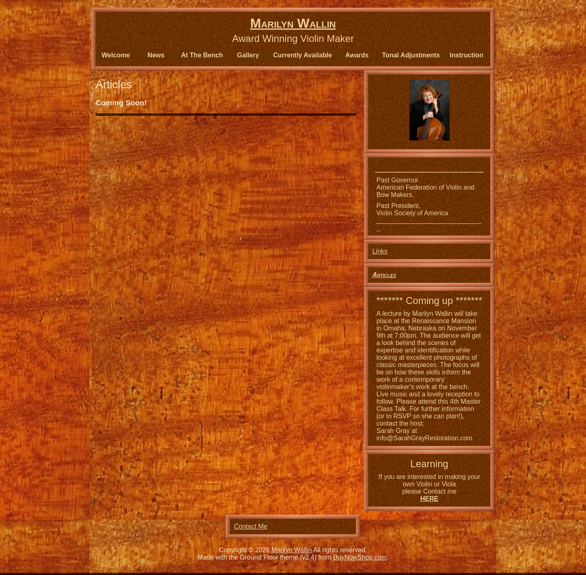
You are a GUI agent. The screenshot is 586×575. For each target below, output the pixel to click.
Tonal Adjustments (411, 55)
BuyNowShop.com (360, 557)
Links (379, 251)
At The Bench (202, 55)
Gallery (248, 55)
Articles (384, 274)
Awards (357, 55)
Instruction (466, 55)
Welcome (116, 55)
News (156, 55)
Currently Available (302, 55)
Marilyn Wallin (293, 23)
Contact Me (250, 526)
